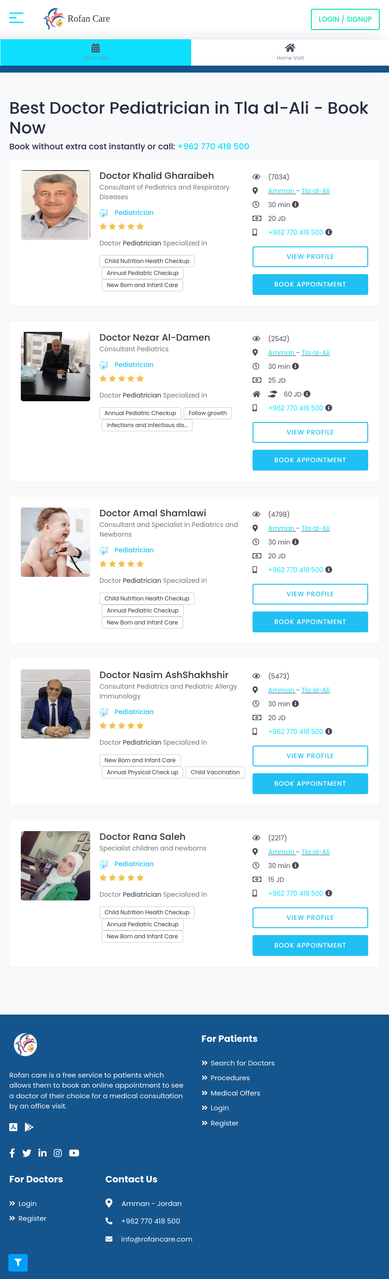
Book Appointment (310, 284)
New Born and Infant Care (142, 285)
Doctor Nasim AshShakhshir (163, 674)
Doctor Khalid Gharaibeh (156, 175)
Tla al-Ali (316, 191)
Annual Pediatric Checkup (143, 273)
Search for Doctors (243, 1063)
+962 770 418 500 (213, 146)
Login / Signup (345, 19)
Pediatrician (134, 212)
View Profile (310, 256)
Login (220, 1108)
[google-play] (29, 1127)
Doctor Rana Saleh (142, 836)
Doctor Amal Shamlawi (152, 513)
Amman (282, 191)
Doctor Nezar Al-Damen (154, 337)
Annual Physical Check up (142, 772)
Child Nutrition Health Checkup (147, 261)
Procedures (230, 1078)
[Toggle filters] (18, 1263)
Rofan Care (76, 19)
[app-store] (13, 1127)
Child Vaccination (215, 772)
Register (225, 1123)
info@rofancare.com (156, 1239)
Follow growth (208, 413)
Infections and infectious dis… (147, 425)
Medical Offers (235, 1093)
